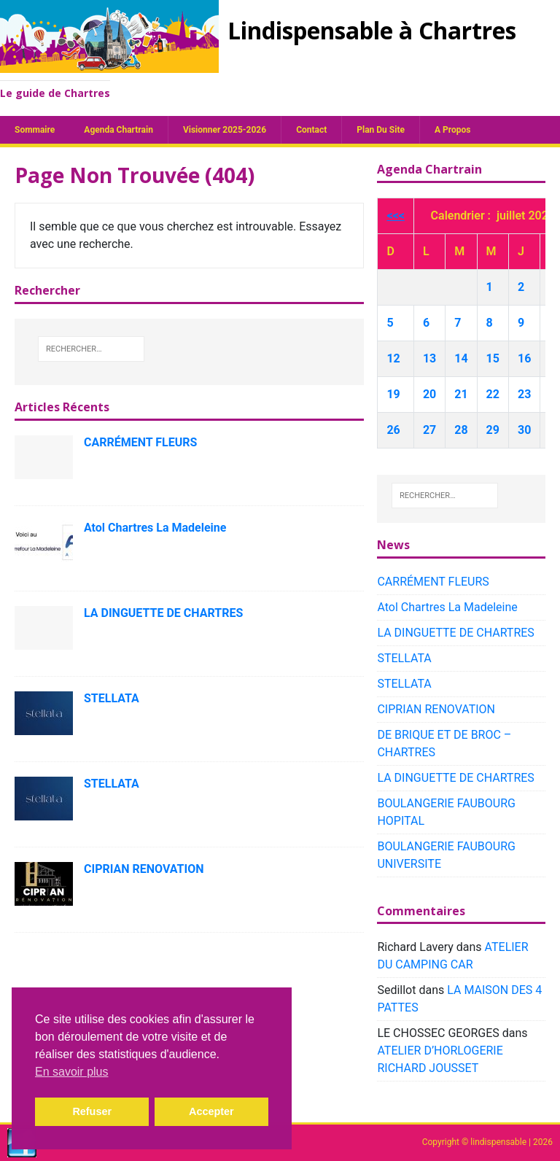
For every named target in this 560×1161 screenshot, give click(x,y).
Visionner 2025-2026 (224, 130)
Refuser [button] (92, 1111)
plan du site (381, 130)
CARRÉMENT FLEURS (140, 442)
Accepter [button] (211, 1111)
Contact (311, 130)
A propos (452, 130)
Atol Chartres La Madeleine (155, 528)
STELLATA (111, 698)
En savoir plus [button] (72, 1071)
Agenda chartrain (118, 130)
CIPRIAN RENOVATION (144, 869)
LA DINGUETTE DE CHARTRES (163, 613)
